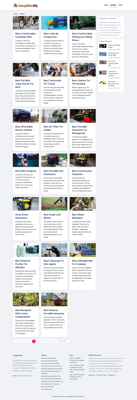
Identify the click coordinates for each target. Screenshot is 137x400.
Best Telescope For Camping (50, 384)
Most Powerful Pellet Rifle (49, 361)
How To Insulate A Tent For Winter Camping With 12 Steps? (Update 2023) (77, 368)
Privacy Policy (102, 375)
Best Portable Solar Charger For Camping (51, 372)
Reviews (113, 5)
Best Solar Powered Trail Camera (113, 74)
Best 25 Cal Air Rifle (47, 386)
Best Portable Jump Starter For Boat (24, 83)
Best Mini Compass (25, 171)
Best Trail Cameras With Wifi (113, 63)
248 (64, 341)
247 (60, 341)
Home (106, 5)
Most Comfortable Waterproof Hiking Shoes (82, 37)
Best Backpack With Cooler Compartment (23, 313)
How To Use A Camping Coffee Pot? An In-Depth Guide (77, 377)
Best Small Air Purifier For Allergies (22, 264)
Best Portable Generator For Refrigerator (79, 130)
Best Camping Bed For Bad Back (51, 379)
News (121, 5)
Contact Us (112, 375)
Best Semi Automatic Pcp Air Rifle (113, 84)
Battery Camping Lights (48, 358)
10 (53, 341)
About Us (92, 375)
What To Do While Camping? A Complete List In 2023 (77, 360)
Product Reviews (46, 389)
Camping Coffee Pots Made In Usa (52, 381)
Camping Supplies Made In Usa (51, 376)
